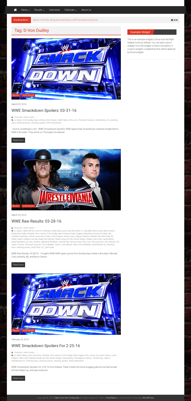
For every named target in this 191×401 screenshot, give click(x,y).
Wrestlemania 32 (102, 120)
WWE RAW (35, 247)
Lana (72, 236)
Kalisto (32, 236)
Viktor (75, 245)
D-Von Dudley (28, 120)
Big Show (72, 231)
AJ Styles (18, 120)
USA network (67, 245)
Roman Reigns (80, 239)
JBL (109, 234)
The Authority (109, 242)
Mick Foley (106, 236)
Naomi (20, 239)
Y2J (42, 247)
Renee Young (60, 239)
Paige (40, 239)
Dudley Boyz (87, 234)
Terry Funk (86, 242)
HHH (87, 355)
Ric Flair (69, 239)
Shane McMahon (18, 242)
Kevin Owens (46, 236)
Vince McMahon (84, 245)
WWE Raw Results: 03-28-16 (36, 221)
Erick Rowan (52, 120)
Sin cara (29, 242)
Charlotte (30, 234)
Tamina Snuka (75, 242)
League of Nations (82, 236)
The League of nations (83, 358)
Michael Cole (96, 236)
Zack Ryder (49, 247)
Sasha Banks (108, 239)
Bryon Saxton (109, 231)
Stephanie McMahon (49, 242)
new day (34, 239)
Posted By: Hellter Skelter (24, 117)
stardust (36, 242)
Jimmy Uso (72, 120)
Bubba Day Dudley (18, 234)
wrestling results (23, 123)
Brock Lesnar (98, 231)
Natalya (27, 239)
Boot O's (79, 231)
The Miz (20, 245)
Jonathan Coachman (19, 236)
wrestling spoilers (38, 123)
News (24, 9)
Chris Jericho (40, 234)
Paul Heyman (49, 239)
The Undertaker (48, 245)
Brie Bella (88, 231)
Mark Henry (23, 358)
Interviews (54, 9)
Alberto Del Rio (28, 231)
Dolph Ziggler (76, 234)
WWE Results (28, 95)
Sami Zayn (97, 239)
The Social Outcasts (86, 120)
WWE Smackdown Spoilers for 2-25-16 (45, 345)
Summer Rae (64, 242)
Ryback (90, 239)
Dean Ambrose (40, 120)
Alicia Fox (39, 231)
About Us (86, 9)
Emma (96, 234)
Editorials (69, 9)
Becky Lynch (62, 231)
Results (38, 9)
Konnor (67, 236)
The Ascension (98, 242)
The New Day (98, 358)
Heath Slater (62, 120)
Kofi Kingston (57, 236)
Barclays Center (50, 231)
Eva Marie (103, 234)
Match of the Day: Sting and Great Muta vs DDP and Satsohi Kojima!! (65, 20)
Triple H (58, 245)
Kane (38, 236)
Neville (39, 358)
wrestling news (32, 361)
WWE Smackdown (53, 123)
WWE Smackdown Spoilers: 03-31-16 (43, 110)
